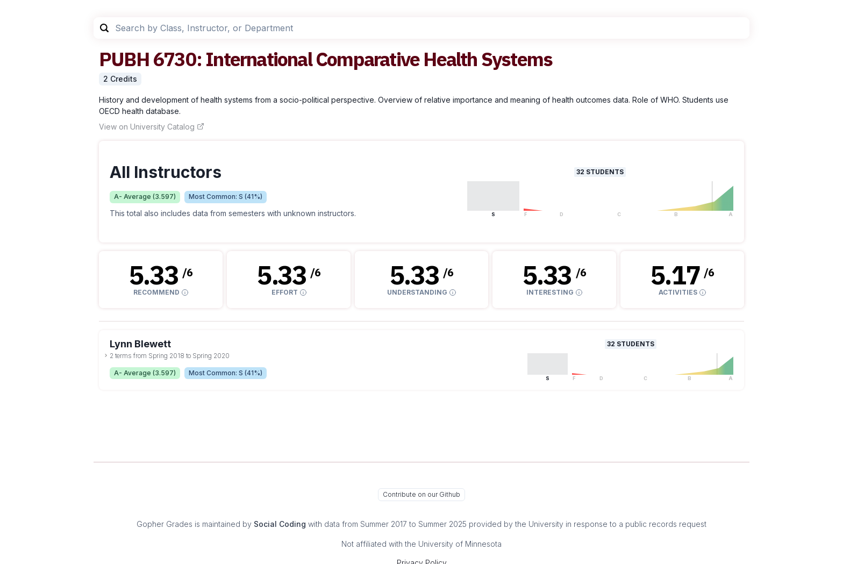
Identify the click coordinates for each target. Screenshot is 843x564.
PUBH (124, 59)
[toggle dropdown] (105, 355)
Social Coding (280, 524)
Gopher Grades (164, 524)
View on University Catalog (151, 126)
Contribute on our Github (421, 494)
